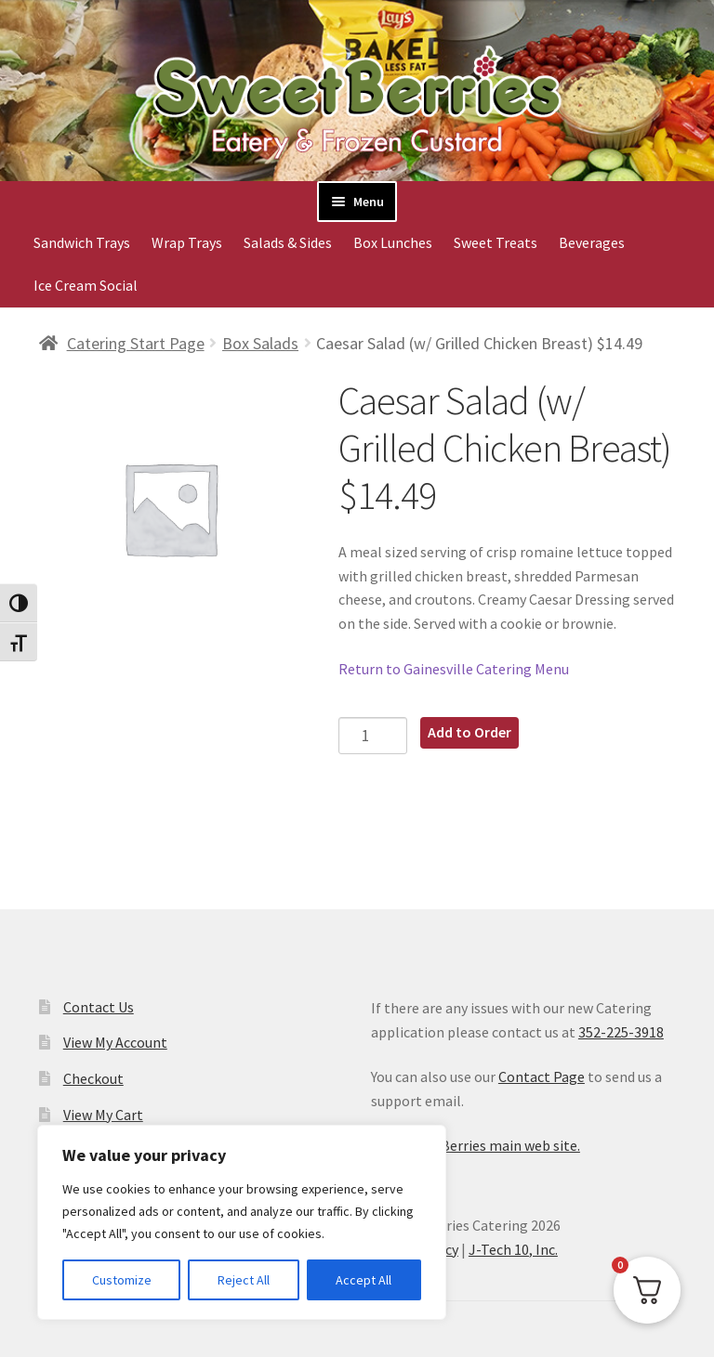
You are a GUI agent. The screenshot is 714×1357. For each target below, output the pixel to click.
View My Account (115, 1042)
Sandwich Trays (81, 242)
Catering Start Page (136, 343)
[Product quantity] (373, 735)
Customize (122, 1280)
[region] (241, 1222)
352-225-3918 (621, 1032)
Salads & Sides (288, 242)
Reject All (244, 1280)
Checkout (93, 1078)
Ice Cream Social (85, 285)
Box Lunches (392, 242)
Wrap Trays (187, 242)
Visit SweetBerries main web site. (475, 1145)
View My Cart (103, 1114)
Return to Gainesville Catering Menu (453, 668)
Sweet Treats (495, 242)
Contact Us (98, 1007)
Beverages (592, 242)
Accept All (363, 1280)
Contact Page (541, 1076)
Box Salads (260, 343)
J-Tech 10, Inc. (513, 1249)
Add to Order (469, 732)
